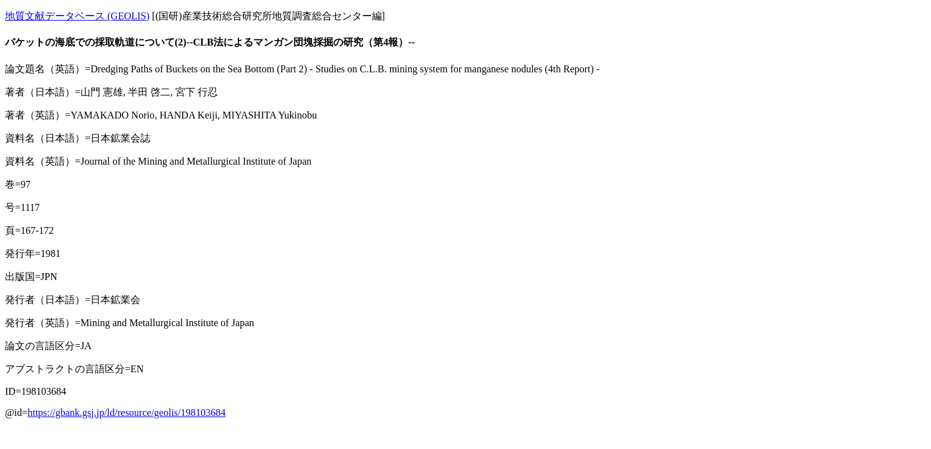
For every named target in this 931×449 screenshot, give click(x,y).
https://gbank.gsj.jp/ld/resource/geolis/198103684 (126, 412)
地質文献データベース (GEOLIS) (77, 16)
